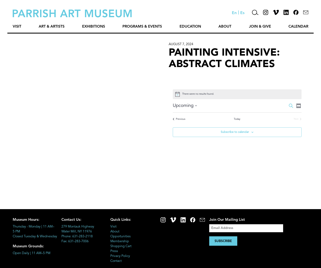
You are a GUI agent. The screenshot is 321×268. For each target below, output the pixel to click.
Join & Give (260, 26)
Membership (119, 241)
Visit (17, 26)
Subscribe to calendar (235, 132)
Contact (116, 261)
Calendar (298, 26)
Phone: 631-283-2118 (77, 236)
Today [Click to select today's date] (237, 119)
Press (114, 251)
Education (190, 26)
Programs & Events (142, 26)
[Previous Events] (179, 119)
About (224, 26)
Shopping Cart (120, 246)
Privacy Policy (120, 256)
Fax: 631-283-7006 (75, 241)
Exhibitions (93, 26)
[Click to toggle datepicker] (185, 105)
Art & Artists (51, 26)
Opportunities (120, 236)
